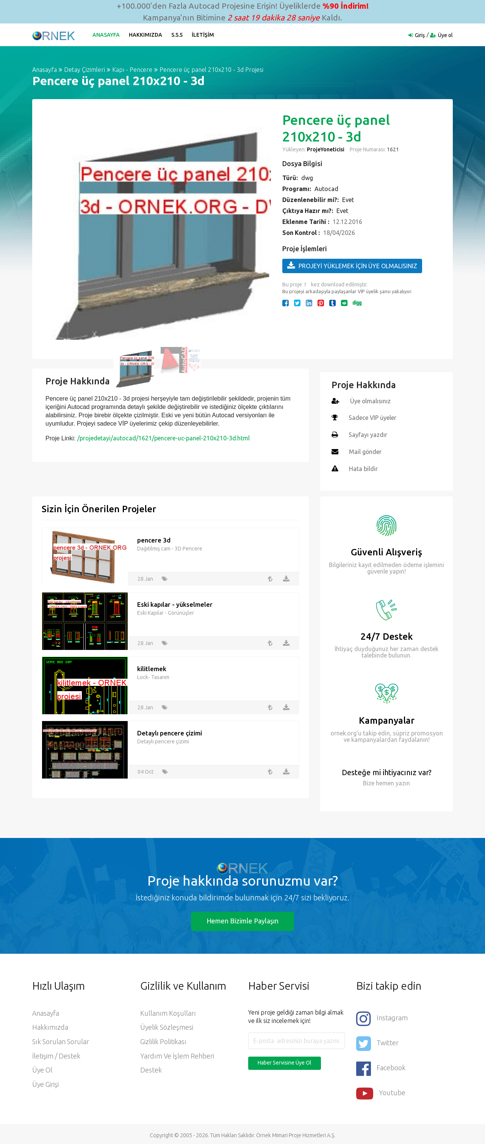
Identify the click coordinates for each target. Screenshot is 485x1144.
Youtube (380, 1090)
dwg (307, 177)
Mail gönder (365, 451)
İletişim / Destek (56, 1055)
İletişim (203, 35)
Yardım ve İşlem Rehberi (177, 1055)
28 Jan (145, 577)
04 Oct (145, 770)
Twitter (377, 1041)
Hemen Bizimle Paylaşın (242, 919)
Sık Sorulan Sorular (60, 1041)
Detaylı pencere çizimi (169, 731)
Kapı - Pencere (132, 69)
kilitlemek (151, 666)
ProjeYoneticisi (325, 149)
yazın (402, 781)
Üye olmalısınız (370, 401)
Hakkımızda (146, 35)
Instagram (382, 1017)
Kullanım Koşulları (168, 1012)
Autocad (326, 188)
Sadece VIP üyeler (373, 417)
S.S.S (177, 35)
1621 (392, 149)
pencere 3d (154, 538)
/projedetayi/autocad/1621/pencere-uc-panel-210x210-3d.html (163, 438)
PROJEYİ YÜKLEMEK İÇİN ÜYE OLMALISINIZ (352, 265)
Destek (151, 1069)
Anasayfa (106, 35)
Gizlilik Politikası (163, 1041)
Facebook (380, 1066)
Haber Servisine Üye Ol (284, 1061)
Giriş (420, 35)
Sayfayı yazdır (368, 434)
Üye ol (445, 35)
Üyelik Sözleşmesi (167, 1026)
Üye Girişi (45, 1084)
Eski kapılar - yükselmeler (175, 602)
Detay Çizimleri (84, 69)
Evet (348, 199)
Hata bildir (363, 467)
